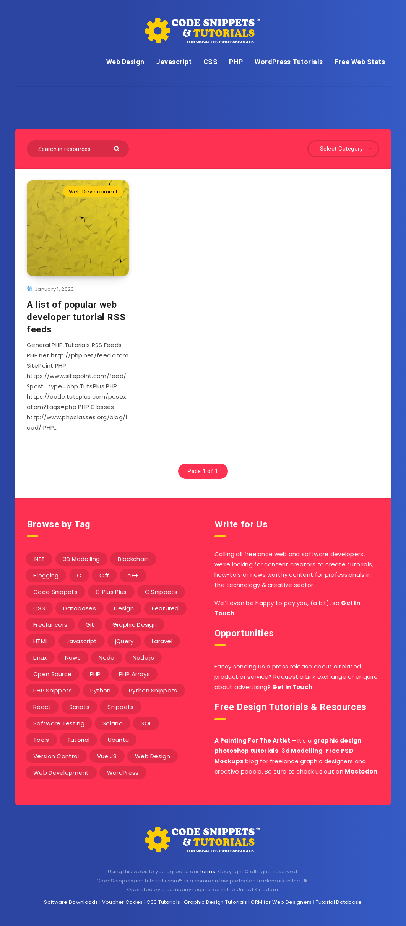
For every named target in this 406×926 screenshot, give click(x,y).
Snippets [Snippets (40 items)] (120, 707)
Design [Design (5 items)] (124, 608)
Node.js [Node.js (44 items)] (143, 658)
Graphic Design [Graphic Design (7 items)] (134, 625)
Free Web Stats (360, 62)
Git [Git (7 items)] (90, 625)
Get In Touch (292, 687)
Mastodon (361, 771)
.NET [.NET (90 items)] (39, 559)
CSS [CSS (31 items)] (39, 608)
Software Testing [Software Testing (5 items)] (58, 723)
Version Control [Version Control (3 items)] (56, 756)
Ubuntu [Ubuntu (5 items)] (118, 740)
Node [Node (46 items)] (106, 658)
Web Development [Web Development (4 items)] (61, 773)
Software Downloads (71, 902)
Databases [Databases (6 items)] (79, 608)
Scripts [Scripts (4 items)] (79, 707)
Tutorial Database (339, 902)
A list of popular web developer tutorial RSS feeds (76, 317)
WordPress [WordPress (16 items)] (123, 773)
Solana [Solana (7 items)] (112, 723)
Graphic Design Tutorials (215, 902)
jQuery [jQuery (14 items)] (124, 641)
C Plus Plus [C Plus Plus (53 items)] (111, 592)
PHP (236, 62)
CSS (210, 62)
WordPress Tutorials (289, 62)
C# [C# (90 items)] (104, 575)
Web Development (93, 191)
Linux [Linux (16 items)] (40, 658)
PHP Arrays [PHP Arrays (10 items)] (134, 674)
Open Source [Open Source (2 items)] (52, 674)
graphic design (337, 740)
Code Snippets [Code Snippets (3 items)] (55, 592)
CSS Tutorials (163, 902)
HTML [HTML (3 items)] (40, 641)
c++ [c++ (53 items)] (133, 575)
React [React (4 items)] (42, 707)
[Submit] (117, 148)
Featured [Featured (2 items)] (165, 608)
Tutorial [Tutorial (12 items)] (78, 740)
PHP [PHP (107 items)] (95, 674)
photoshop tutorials (246, 751)
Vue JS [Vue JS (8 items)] (107, 756)
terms (208, 871)
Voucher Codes (122, 902)
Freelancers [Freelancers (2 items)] (50, 625)
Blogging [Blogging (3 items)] (45, 575)
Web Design (125, 62)
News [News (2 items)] (73, 658)
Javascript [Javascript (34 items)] (81, 641)
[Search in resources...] (78, 148)
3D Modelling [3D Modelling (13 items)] (81, 559)
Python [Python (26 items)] (100, 690)
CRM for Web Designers (281, 902)
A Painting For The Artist (252, 740)
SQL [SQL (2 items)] (146, 723)
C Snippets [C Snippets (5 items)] (161, 592)
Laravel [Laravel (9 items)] (162, 641)
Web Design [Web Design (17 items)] (152, 756)
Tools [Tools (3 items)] (41, 740)
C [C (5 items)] (79, 575)
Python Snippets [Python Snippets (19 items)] (153, 690)
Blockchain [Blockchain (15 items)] (133, 559)
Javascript (174, 62)
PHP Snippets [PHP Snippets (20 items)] (52, 690)
